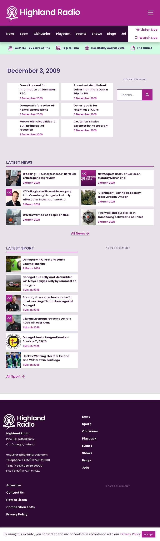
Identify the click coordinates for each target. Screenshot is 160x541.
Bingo (86, 460)
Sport (29, 36)
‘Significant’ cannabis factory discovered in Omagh (120, 200)
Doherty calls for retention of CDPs (87, 113)
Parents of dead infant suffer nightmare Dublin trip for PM (91, 95)
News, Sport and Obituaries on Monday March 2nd (120, 182)
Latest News (19, 168)
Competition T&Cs (20, 507)
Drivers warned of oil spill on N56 (47, 221)
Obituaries (52, 36)
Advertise (13, 485)
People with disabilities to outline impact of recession (37, 131)
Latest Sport (20, 254)
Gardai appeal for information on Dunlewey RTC (33, 95)
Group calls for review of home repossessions (38, 113)
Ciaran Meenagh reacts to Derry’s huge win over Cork (48, 326)
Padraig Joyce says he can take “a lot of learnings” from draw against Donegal (49, 307)
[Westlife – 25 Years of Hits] (7, 53)
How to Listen (16, 500)
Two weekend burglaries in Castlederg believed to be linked (122, 220)
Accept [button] (148, 534)
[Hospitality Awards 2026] (86, 53)
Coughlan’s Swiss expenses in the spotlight (87, 131)
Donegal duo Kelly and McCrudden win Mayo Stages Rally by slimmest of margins (48, 287)
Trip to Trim (71, 53)
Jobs (86, 468)
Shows (122, 36)
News (11, 36)
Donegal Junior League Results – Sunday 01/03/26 (47, 345)
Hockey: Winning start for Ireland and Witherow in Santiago (47, 364)
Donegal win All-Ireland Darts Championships (45, 267)
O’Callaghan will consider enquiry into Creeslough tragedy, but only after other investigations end (48, 201)
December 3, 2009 (49, 75)
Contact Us (15, 492)
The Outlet (146, 53)
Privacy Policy (16, 514)
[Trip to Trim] (57, 53)
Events (102, 36)
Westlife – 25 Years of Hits (32, 53)
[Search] (147, 100)
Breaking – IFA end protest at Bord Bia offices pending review (48, 182)
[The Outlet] (133, 53)
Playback (79, 36)
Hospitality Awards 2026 (109, 53)
